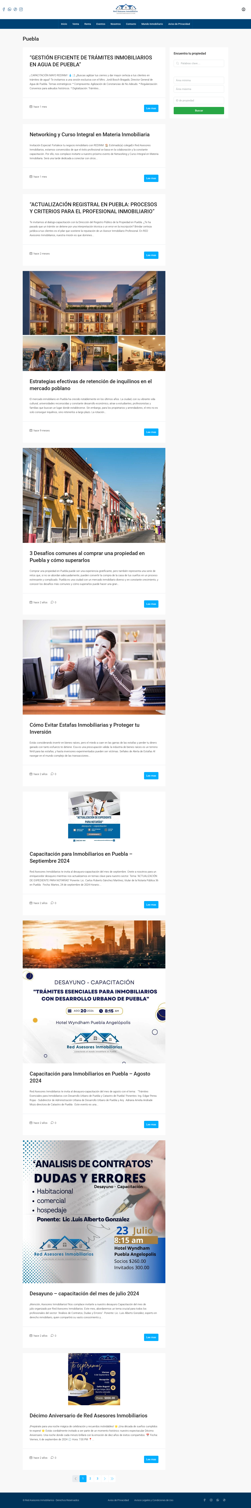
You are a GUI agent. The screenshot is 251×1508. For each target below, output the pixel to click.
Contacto (131, 24)
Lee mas (151, 108)
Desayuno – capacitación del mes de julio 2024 (84, 1293)
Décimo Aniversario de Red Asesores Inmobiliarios (88, 1416)
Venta (75, 24)
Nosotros (116, 24)
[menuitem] (243, 9)
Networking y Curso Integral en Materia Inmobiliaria (90, 134)
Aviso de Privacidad (179, 24)
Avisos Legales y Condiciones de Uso (153, 1500)
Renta (87, 24)
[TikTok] (225, 1500)
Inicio (64, 24)
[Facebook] (205, 1500)
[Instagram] (212, 1500)
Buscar (199, 110)
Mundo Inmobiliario (152, 24)
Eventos (100, 24)
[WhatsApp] (218, 1500)
